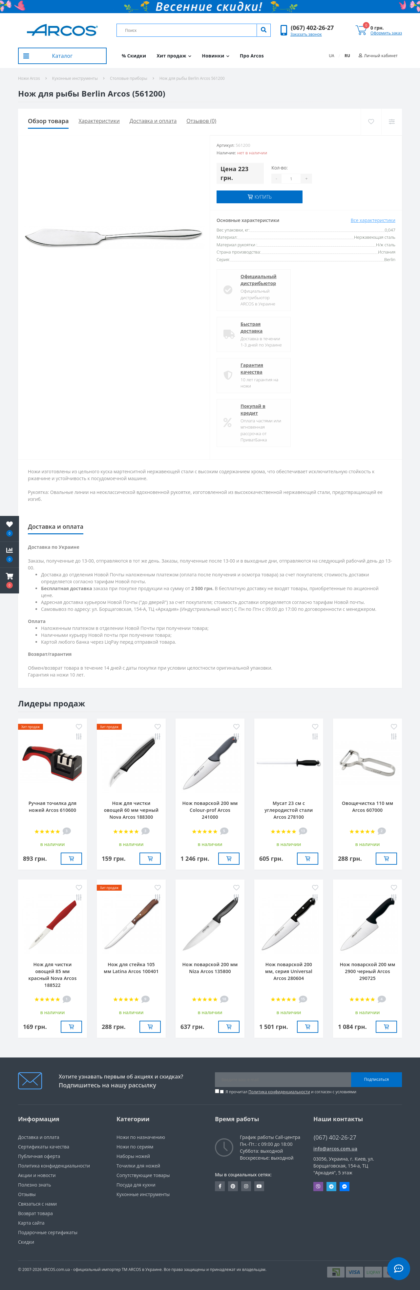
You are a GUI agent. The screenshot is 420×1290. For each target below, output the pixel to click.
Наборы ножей (133, 1156)
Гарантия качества (252, 368)
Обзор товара (48, 121)
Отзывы (27, 1194)
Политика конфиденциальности (279, 1092)
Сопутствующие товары (143, 1175)
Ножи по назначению (140, 1137)
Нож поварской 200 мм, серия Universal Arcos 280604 (288, 971)
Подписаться (376, 1079)
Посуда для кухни (136, 1185)
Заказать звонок (306, 34)
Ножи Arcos (29, 78)
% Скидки (134, 56)
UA (331, 55)
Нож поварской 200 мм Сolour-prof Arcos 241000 (210, 810)
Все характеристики (373, 220)
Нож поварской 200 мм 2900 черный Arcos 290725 (367, 971)
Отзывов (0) (201, 120)
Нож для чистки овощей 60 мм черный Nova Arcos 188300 (131, 810)
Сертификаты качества (43, 1147)
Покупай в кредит (253, 409)
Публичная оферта (39, 1156)
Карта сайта (31, 1223)
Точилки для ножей (138, 1166)
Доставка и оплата (153, 120)
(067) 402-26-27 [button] (335, 1137)
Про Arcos (252, 56)
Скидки (26, 1242)
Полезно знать (34, 1185)
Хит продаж (174, 56)
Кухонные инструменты (75, 78)
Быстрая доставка (251, 327)
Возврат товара (35, 1213)
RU (347, 55)
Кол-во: (279, 168)
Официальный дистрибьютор (259, 279)
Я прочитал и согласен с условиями (290, 1092)
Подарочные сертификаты (47, 1232)
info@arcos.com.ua (335, 1148)
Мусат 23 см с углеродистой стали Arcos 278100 (288, 810)
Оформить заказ (386, 33)
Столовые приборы (128, 78)
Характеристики (98, 120)
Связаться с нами (37, 1204)
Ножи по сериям (134, 1147)
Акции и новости (37, 1175)
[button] (312, 28)
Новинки (215, 56)
